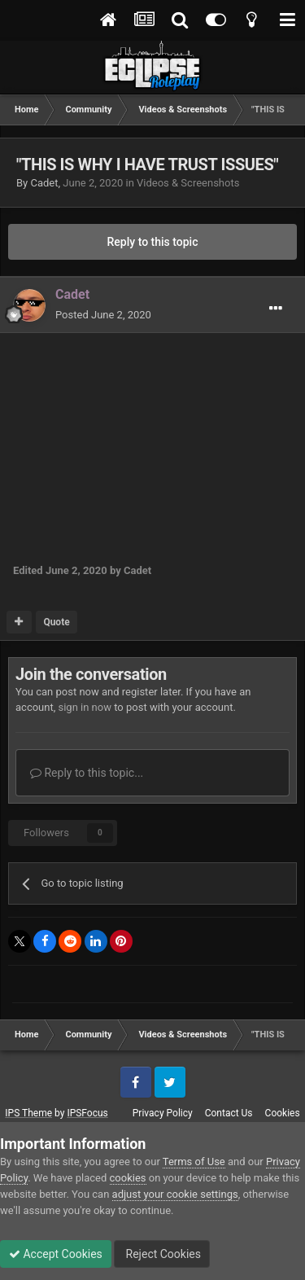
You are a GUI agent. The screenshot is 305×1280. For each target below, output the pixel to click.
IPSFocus (87, 1113)
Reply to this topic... (86, 772)
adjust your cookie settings (175, 1194)
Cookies (282, 1113)
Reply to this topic (152, 241)
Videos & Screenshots (188, 183)
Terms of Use (194, 1161)
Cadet (44, 183)
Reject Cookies (162, 1253)
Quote (56, 622)
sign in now (84, 707)
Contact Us (229, 1113)
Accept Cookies (55, 1253)
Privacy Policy (163, 1113)
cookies (128, 1178)
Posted (103, 315)
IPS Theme (28, 1113)
